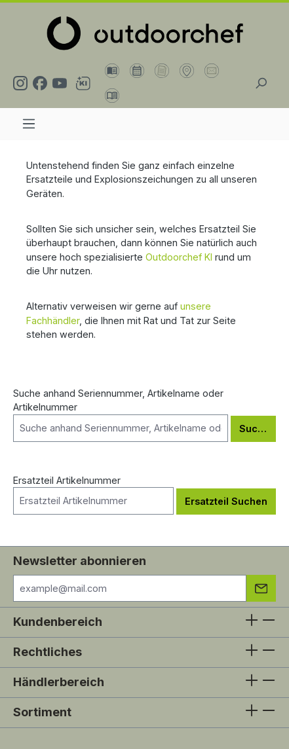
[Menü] (29, 124)
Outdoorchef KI (178, 257)
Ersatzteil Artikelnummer (93, 495)
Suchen (257, 428)
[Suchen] (261, 83)
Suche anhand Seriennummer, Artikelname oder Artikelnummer (120, 415)
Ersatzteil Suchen (226, 501)
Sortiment (42, 712)
